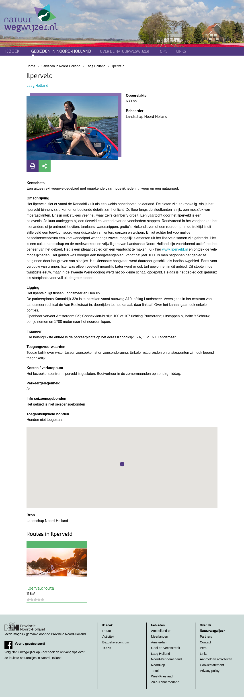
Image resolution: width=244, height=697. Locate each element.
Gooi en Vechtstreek (165, 648)
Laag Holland (95, 66)
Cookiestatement (212, 665)
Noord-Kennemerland (166, 659)
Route (106, 631)
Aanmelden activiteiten (216, 659)
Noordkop (158, 665)
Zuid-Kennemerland (165, 682)
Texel (155, 671)
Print (33, 166)
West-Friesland (162, 676)
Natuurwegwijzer (35, 18)
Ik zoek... (13, 51)
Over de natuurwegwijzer (124, 51)
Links (181, 51)
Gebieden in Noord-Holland (60, 66)
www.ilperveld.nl (175, 249)
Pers (203, 648)
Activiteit (108, 636)
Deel (45, 166)
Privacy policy (209, 671)
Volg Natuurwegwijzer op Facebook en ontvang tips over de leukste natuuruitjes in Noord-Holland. (46, 650)
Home (31, 66)
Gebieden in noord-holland (61, 51)
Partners (206, 636)
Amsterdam (159, 642)
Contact (205, 642)
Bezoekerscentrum (115, 642)
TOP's (162, 51)
